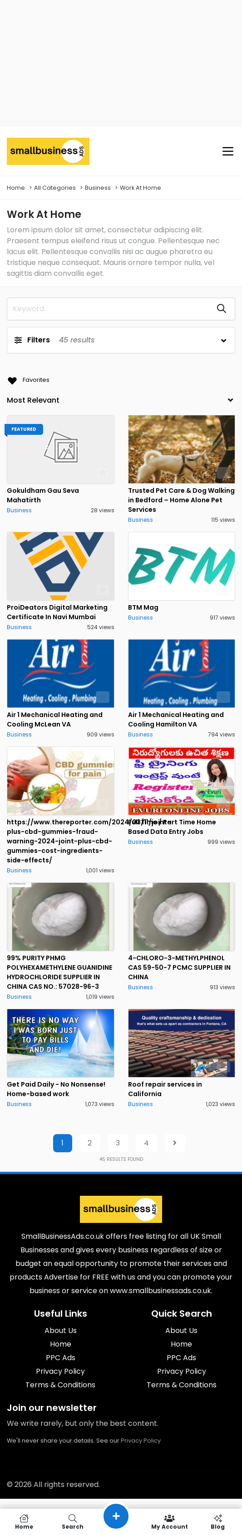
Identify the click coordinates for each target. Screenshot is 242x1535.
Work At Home (140, 188)
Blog (217, 1522)
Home (16, 188)
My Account (169, 1522)
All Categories (55, 188)
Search (73, 1522)
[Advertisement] (121, 63)
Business (98, 188)
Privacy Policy (141, 1440)
